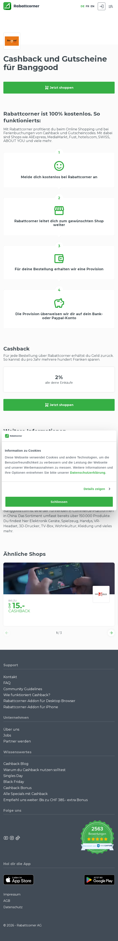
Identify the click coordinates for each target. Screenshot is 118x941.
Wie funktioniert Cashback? (26, 695)
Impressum (11, 894)
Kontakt (10, 677)
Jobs (7, 735)
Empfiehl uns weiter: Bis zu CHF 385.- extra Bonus (45, 800)
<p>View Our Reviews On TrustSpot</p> (97, 837)
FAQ (7, 683)
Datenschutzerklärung (88, 472)
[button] (6, 632)
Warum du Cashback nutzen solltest (34, 770)
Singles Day (13, 776)
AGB (6, 901)
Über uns (11, 729)
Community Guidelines (22, 689)
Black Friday (13, 782)
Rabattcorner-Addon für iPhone (30, 707)
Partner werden (17, 741)
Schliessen (59, 502)
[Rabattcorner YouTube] (6, 837)
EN (92, 6)
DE (82, 6)
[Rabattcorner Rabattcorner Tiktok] (17, 837)
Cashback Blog (15, 764)
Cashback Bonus (17, 788)
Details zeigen (94, 489)
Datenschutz (13, 907)
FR (87, 6)
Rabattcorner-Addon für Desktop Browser (39, 701)
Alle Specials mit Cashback (25, 794)
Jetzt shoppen (59, 88)
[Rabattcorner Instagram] (12, 837)
